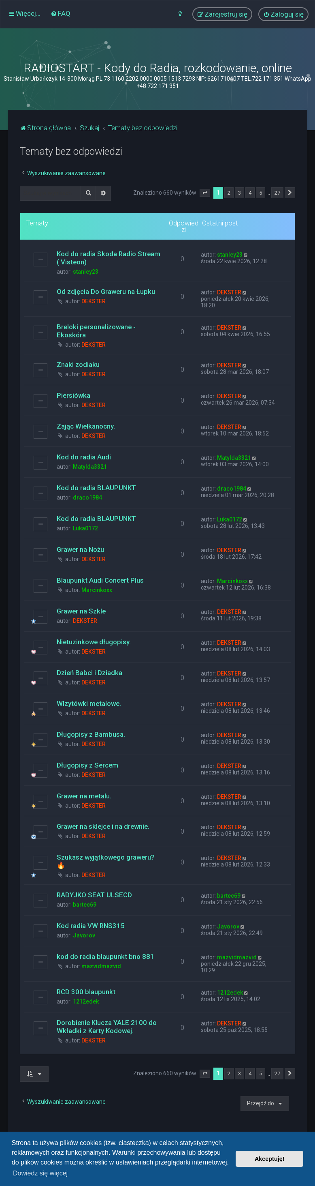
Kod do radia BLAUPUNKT (96, 488)
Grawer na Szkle (81, 611)
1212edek (86, 1001)
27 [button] (277, 193)
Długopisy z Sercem (87, 765)
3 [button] (239, 193)
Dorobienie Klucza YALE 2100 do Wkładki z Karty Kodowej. (107, 1027)
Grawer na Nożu (80, 549)
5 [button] (260, 193)
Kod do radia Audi (84, 457)
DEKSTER (93, 301)
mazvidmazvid (101, 966)
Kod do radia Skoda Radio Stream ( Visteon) (108, 258)
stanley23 (85, 271)
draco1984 (87, 497)
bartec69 (84, 904)
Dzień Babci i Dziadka (89, 673)
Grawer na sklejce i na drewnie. (103, 826)
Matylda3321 (90, 466)
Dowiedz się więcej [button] (40, 1173)
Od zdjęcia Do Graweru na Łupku (106, 291)
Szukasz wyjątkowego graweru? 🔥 (106, 861)
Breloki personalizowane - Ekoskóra (96, 331)
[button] (205, 193)
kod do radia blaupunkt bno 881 (105, 956)
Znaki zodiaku (78, 364)
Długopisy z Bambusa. (91, 734)
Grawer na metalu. (84, 796)
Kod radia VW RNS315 (91, 926)
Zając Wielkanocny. (86, 426)
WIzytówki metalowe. (89, 703)
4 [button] (250, 193)
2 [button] (229, 193)
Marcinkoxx (96, 590)
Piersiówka (73, 395)
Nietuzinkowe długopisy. (94, 642)
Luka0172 (85, 528)
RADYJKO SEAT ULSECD (94, 895)
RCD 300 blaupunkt (86, 992)
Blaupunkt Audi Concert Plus (100, 580)
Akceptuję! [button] (270, 1159)
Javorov (84, 935)
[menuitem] (60, 13)
